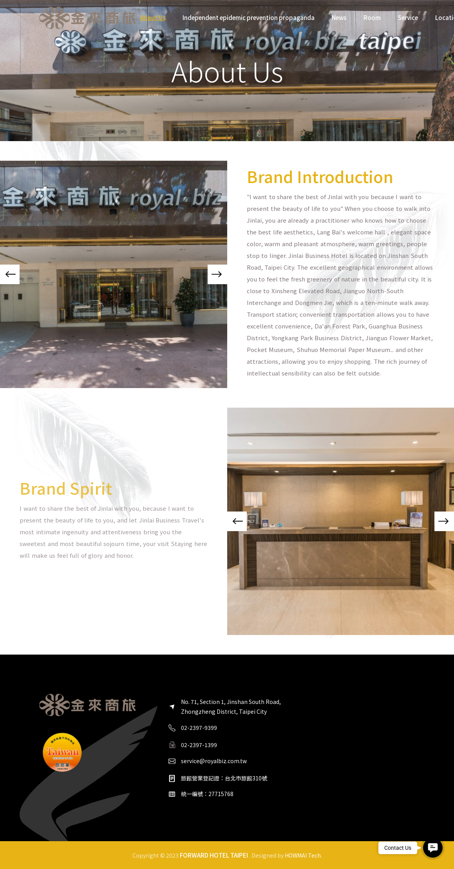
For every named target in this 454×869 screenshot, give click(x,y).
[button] (10, 274)
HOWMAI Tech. (303, 855)
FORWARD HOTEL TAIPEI (214, 855)
